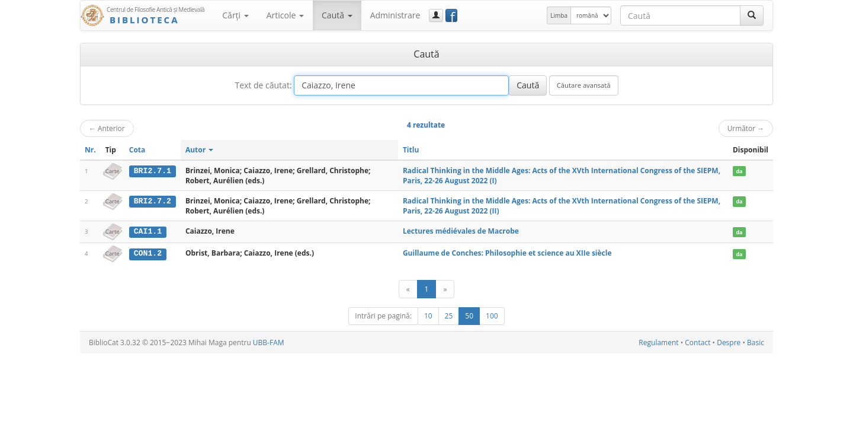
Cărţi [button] (235, 15)
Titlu (411, 150)
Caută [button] (337, 15)
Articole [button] (285, 15)
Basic (755, 342)
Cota (137, 150)
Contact (697, 342)
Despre (728, 342)
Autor (199, 150)
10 (428, 315)
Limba (558, 15)
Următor (745, 128)
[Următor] (444, 288)
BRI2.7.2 (152, 201)
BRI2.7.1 (152, 170)
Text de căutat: (263, 85)
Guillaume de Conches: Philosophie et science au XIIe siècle (507, 253)
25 (449, 315)
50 (469, 315)
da (739, 171)
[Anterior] (408, 288)
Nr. (90, 150)
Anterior (107, 128)
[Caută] (752, 15)
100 (492, 315)
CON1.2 (148, 253)
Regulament (658, 342)
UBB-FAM (268, 342)
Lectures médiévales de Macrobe (461, 231)
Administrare (395, 15)
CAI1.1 (148, 231)
